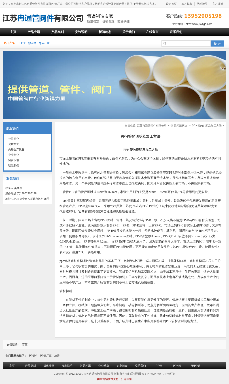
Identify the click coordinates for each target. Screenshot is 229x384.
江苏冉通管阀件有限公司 (152, 125)
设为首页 (171, 3)
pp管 (56, 355)
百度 (25, 344)
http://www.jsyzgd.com (199, 24)
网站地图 (202, 3)
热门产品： (10, 43)
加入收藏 (186, 3)
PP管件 (33, 355)
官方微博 (217, 3)
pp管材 (32, 43)
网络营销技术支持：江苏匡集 (114, 379)
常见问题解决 (179, 125)
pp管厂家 (43, 43)
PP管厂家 (46, 355)
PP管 (22, 43)
